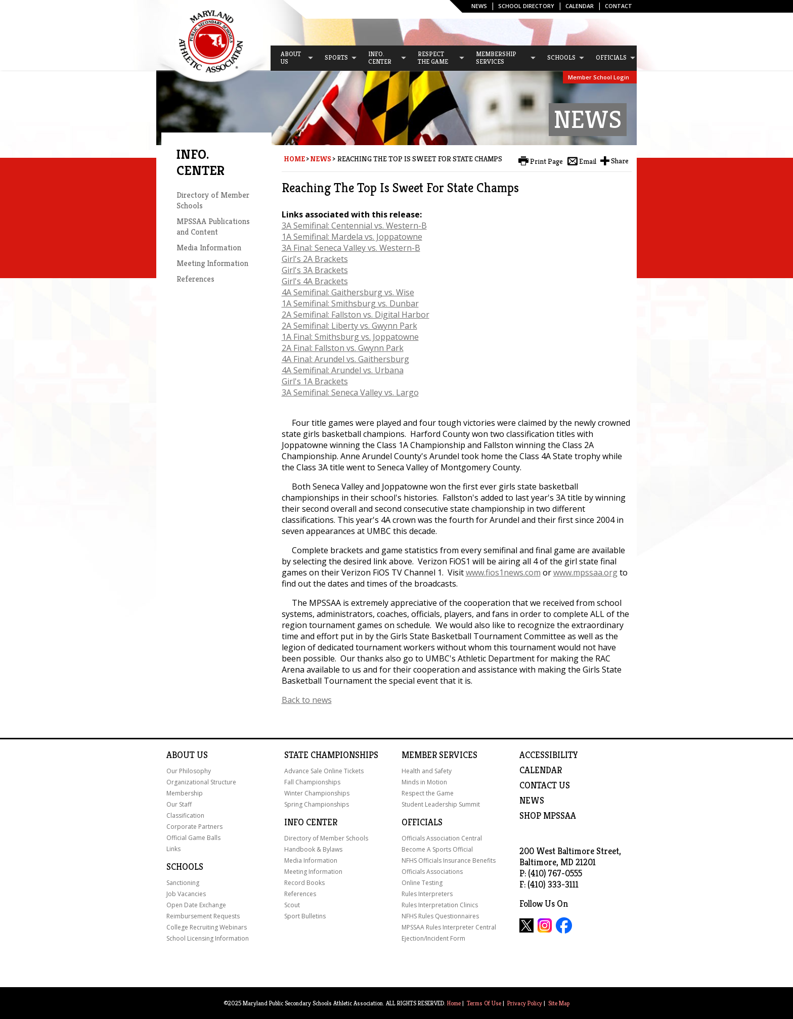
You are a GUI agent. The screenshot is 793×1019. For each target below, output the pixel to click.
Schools (184, 866)
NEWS (531, 800)
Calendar (579, 6)
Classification (185, 815)
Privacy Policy (524, 1003)
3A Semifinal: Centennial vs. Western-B (354, 225)
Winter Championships (316, 793)
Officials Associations (432, 871)
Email (587, 161)
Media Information (209, 247)
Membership (184, 793)
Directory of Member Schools (326, 838)
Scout (292, 905)
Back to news (307, 699)
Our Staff (179, 804)
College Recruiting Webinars (206, 927)
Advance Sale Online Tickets (324, 771)
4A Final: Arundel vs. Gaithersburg (345, 359)
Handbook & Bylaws (313, 849)
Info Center (310, 822)
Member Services (439, 755)
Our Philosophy (188, 771)
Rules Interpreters (427, 894)
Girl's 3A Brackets (315, 270)
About (180, 755)
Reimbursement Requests (203, 916)
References (195, 279)
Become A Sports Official (437, 849)
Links (173, 849)
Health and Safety (427, 771)
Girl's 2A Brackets (315, 258)
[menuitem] (292, 58)
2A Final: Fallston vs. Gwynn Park (343, 347)
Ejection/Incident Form (433, 938)
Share (620, 160)
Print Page (546, 161)
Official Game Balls (193, 837)
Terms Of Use (484, 1003)
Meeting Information (212, 263)
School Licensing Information (207, 938)
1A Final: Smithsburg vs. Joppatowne (350, 336)
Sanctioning (182, 882)
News (479, 6)
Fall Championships (312, 782)
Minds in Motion (424, 782)
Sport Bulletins (305, 916)
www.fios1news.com (503, 572)
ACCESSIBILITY (548, 755)
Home (294, 158)
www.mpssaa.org (585, 572)
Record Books (304, 882)
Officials (422, 822)
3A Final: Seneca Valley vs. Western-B (351, 247)
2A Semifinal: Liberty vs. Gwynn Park (349, 325)
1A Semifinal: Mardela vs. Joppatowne (352, 236)
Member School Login (598, 77)
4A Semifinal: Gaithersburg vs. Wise (348, 292)
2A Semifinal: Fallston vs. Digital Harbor (355, 314)
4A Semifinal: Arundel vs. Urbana (343, 370)
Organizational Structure (201, 782)
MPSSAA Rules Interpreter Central (449, 927)
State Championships (331, 755)
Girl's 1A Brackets (315, 381)
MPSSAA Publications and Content (213, 226)
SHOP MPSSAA (547, 815)
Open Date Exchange (196, 905)
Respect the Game (428, 793)
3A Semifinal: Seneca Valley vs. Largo (350, 392)
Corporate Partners (194, 826)
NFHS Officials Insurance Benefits (449, 860)
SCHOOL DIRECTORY (526, 6)
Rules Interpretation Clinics (440, 905)
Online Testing (422, 882)
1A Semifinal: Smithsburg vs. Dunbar (350, 303)
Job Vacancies (186, 894)
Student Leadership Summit (441, 804)
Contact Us (544, 785)
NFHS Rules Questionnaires (440, 916)
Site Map (558, 1003)
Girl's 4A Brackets (315, 281)
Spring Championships (316, 804)
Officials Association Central (442, 838)
